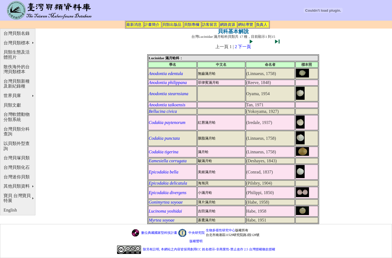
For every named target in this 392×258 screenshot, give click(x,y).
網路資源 (227, 24)
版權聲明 (196, 241)
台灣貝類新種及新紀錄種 (17, 84)
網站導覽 (245, 24)
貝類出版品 (171, 24)
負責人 (261, 24)
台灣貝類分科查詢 (17, 131)
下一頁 (244, 46)
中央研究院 (196, 233)
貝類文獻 (12, 105)
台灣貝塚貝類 (17, 158)
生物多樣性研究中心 (220, 230)
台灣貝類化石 (17, 167)
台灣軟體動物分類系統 (17, 117)
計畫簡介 (152, 24)
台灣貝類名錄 (17, 33)
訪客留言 (209, 24)
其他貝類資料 (17, 186)
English (10, 210)
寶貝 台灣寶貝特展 (17, 198)
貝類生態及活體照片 (17, 55)
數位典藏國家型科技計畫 (159, 233)
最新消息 (134, 24)
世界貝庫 (12, 95)
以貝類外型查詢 (17, 146)
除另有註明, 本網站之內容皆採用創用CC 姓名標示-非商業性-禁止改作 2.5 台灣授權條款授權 (209, 249)
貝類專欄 (191, 24)
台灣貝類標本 (17, 43)
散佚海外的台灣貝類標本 (17, 69)
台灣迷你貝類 (17, 177)
